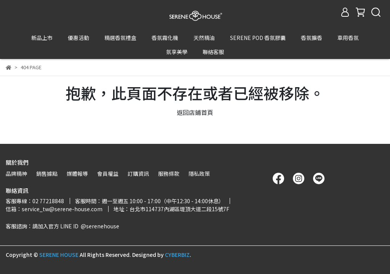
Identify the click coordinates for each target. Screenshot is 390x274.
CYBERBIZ (177, 254)
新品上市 (42, 37)
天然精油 (204, 37)
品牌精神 (16, 173)
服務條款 (168, 173)
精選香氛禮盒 (120, 37)
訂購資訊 (138, 173)
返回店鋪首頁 (195, 84)
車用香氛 (348, 37)
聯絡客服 (213, 52)
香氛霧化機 (165, 37)
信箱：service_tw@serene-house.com (54, 209)
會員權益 (107, 173)
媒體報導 (77, 173)
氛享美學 (176, 52)
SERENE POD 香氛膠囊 (258, 37)
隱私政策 (199, 173)
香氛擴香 (311, 37)
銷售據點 (47, 173)
